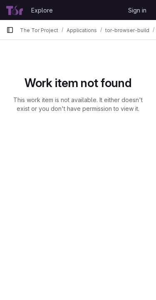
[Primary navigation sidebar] (10, 30)
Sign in (137, 10)
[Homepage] (15, 10)
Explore (42, 10)
